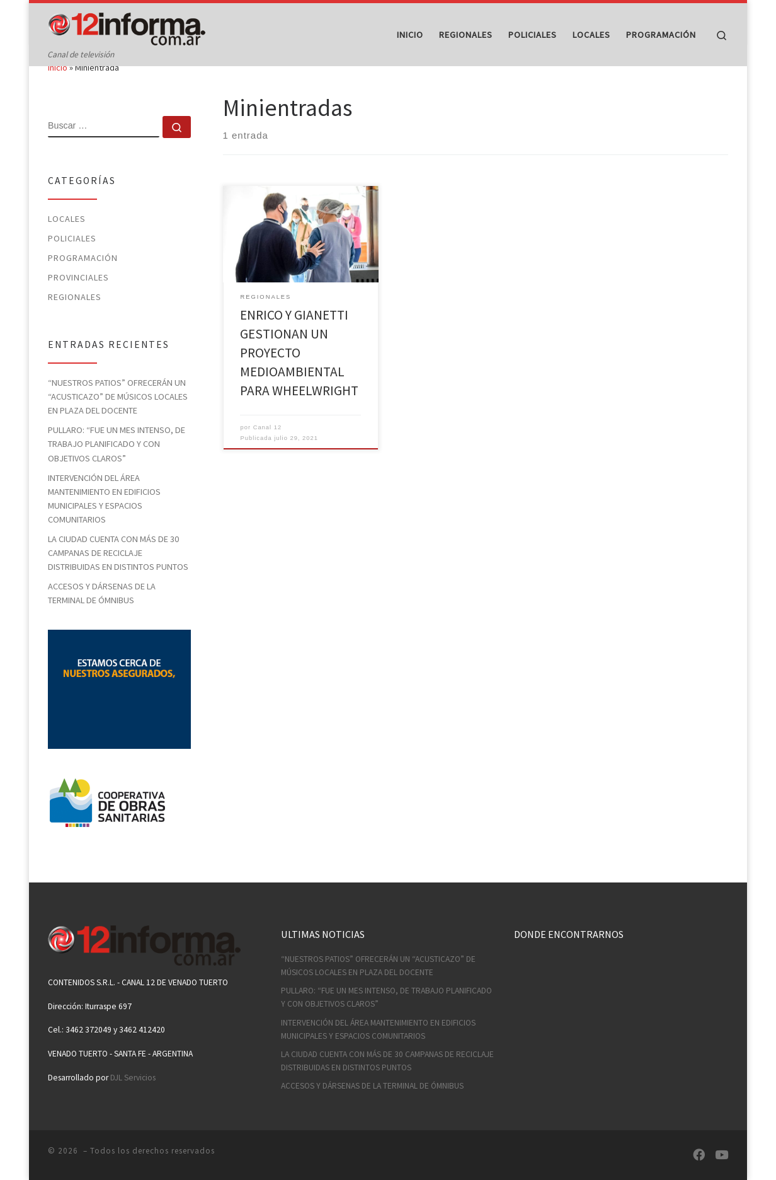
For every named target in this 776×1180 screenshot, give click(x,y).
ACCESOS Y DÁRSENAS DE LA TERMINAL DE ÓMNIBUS (102, 617)
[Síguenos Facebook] (699, 1155)
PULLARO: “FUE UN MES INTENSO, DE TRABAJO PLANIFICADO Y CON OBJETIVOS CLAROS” (116, 468)
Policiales (72, 262)
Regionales (74, 321)
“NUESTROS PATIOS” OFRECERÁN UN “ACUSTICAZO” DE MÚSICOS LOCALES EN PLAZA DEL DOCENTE (118, 420)
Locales (67, 242)
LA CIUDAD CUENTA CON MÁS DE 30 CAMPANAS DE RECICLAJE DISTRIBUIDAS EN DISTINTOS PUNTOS (118, 576)
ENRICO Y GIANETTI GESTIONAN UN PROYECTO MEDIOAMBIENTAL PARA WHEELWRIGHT (299, 376)
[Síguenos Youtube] (721, 1155)
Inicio (57, 92)
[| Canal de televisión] (126, 26)
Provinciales (78, 301)
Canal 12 (267, 451)
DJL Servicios (133, 1077)
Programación (83, 281)
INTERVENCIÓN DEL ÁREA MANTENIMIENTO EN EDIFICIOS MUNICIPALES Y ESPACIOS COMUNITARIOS (104, 522)
